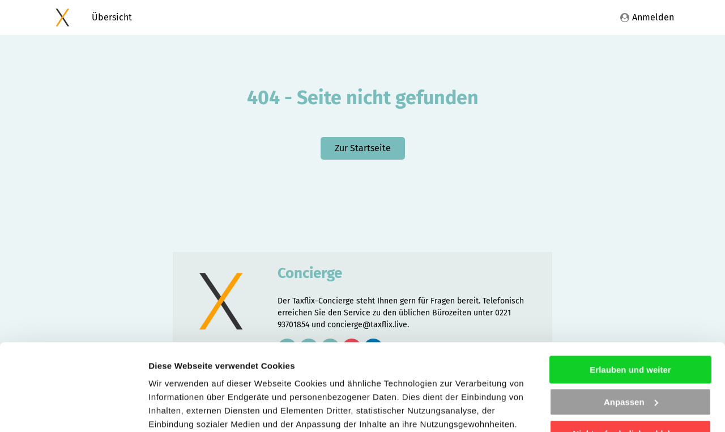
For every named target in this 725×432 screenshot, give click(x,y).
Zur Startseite (363, 148)
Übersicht (112, 17)
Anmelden (647, 17)
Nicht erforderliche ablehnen (630, 347)
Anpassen (631, 315)
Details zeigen (177, 409)
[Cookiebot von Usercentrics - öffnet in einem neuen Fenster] (73, 409)
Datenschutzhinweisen (234, 378)
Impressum (339, 378)
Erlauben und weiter (630, 283)
